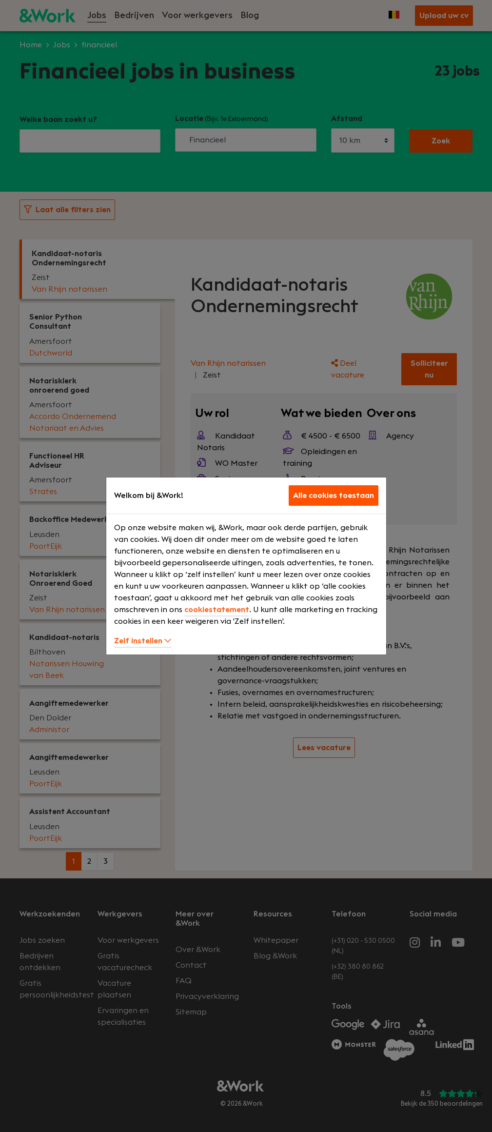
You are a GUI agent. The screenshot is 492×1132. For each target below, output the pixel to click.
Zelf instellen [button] (142, 641)
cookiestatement (216, 610)
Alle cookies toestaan (333, 495)
